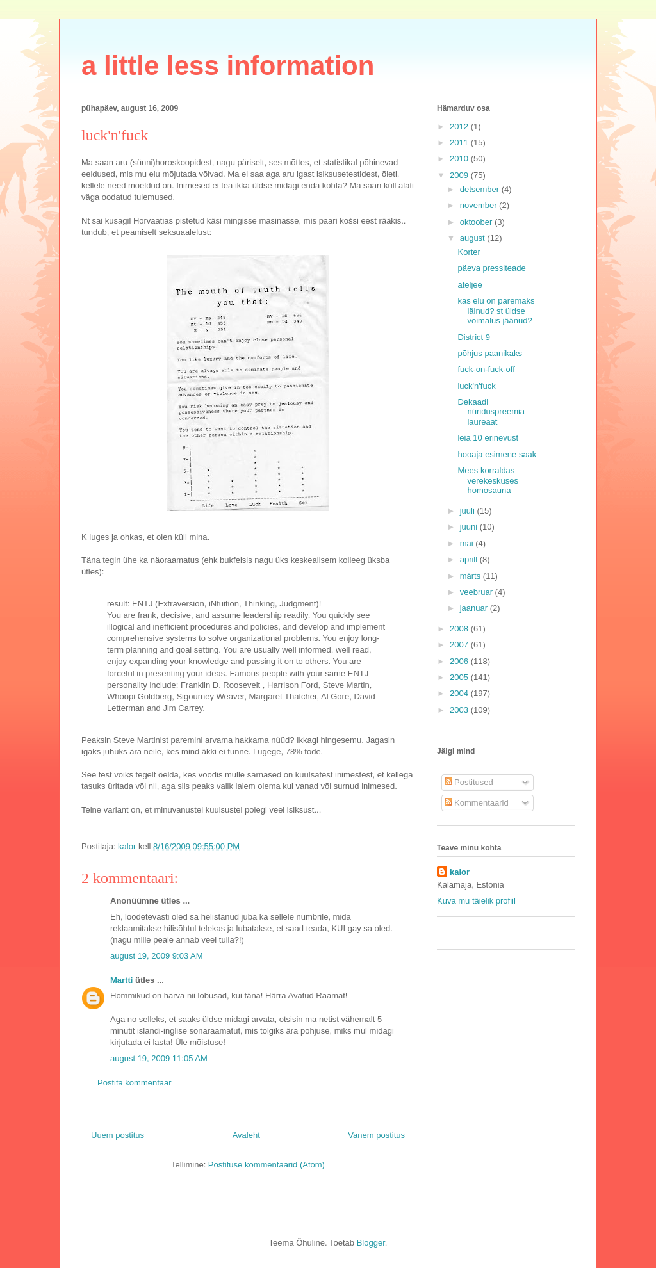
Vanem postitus (376, 1135)
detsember (481, 189)
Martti (121, 980)
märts (471, 576)
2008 (460, 628)
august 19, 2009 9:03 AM (156, 956)
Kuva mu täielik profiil (476, 901)
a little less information (227, 66)
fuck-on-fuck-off (485, 369)
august (474, 238)
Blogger (371, 1243)
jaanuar (475, 608)
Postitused (469, 782)
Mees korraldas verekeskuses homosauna (487, 480)
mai (468, 543)
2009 (460, 175)
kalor (460, 872)
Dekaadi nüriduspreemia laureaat (491, 412)
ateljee (469, 284)
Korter (468, 252)
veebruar (477, 592)
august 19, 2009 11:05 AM (159, 1058)
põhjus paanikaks (489, 353)
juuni (470, 527)
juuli (468, 511)
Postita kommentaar (134, 1082)
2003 (460, 710)
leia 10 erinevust (487, 438)
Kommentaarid (477, 803)
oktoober (477, 222)
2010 (460, 158)
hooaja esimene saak (496, 454)
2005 (460, 677)
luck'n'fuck (476, 386)
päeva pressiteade (491, 268)
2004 (460, 693)
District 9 (473, 337)
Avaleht (246, 1135)
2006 (460, 661)
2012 (460, 126)
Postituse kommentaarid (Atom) (266, 1164)
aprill (470, 559)
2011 (460, 142)
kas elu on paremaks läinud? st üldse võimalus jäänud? (495, 310)
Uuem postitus (117, 1135)
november (479, 205)
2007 (460, 644)
